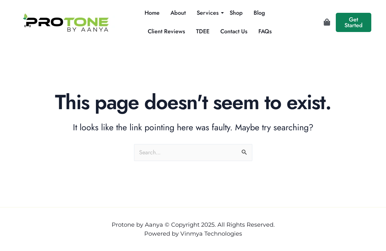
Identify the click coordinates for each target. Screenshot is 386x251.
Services (209, 13)
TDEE (202, 31)
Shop (236, 13)
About (178, 13)
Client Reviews (166, 31)
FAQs (265, 31)
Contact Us (234, 31)
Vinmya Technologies (211, 233)
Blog (259, 13)
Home (152, 13)
